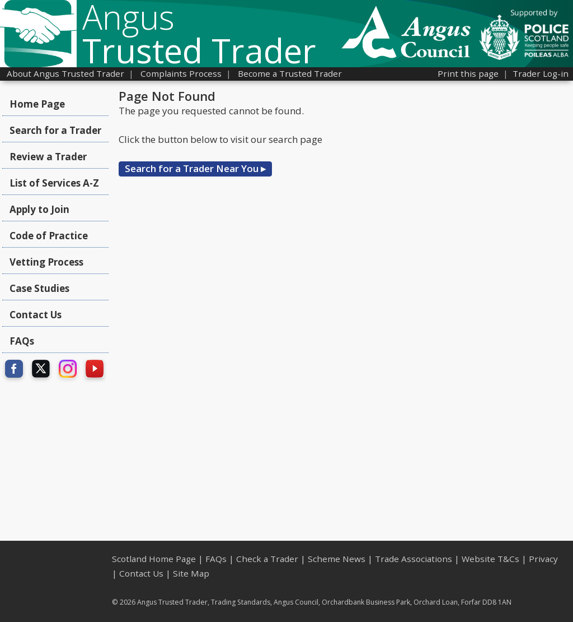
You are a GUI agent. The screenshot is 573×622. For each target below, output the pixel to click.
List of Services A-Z (54, 183)
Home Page (37, 104)
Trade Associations (413, 558)
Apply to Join (39, 209)
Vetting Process (46, 262)
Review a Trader (48, 156)
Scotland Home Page (154, 558)
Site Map (191, 573)
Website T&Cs (490, 558)
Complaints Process (181, 73)
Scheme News (336, 558)
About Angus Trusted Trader (65, 73)
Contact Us (36, 314)
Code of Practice (49, 235)
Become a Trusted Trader (290, 73)
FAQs (22, 341)
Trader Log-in (541, 73)
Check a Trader (267, 558)
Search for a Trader (55, 130)
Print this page (468, 73)
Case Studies (39, 288)
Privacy (543, 558)
